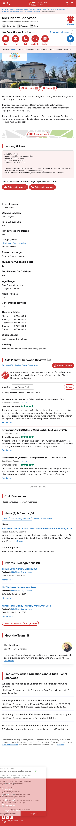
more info (60, 745)
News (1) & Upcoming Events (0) (17, 518)
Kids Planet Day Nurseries (14, 243)
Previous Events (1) (43, 518)
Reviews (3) (7, 365)
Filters (69, 387)
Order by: (6, 387)
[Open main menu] (4, 3)
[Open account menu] (72, 3)
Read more (7, 422)
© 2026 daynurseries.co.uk (12, 821)
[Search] (8, 3)
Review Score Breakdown (26, 365)
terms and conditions (10, 745)
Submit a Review (63, 365)
